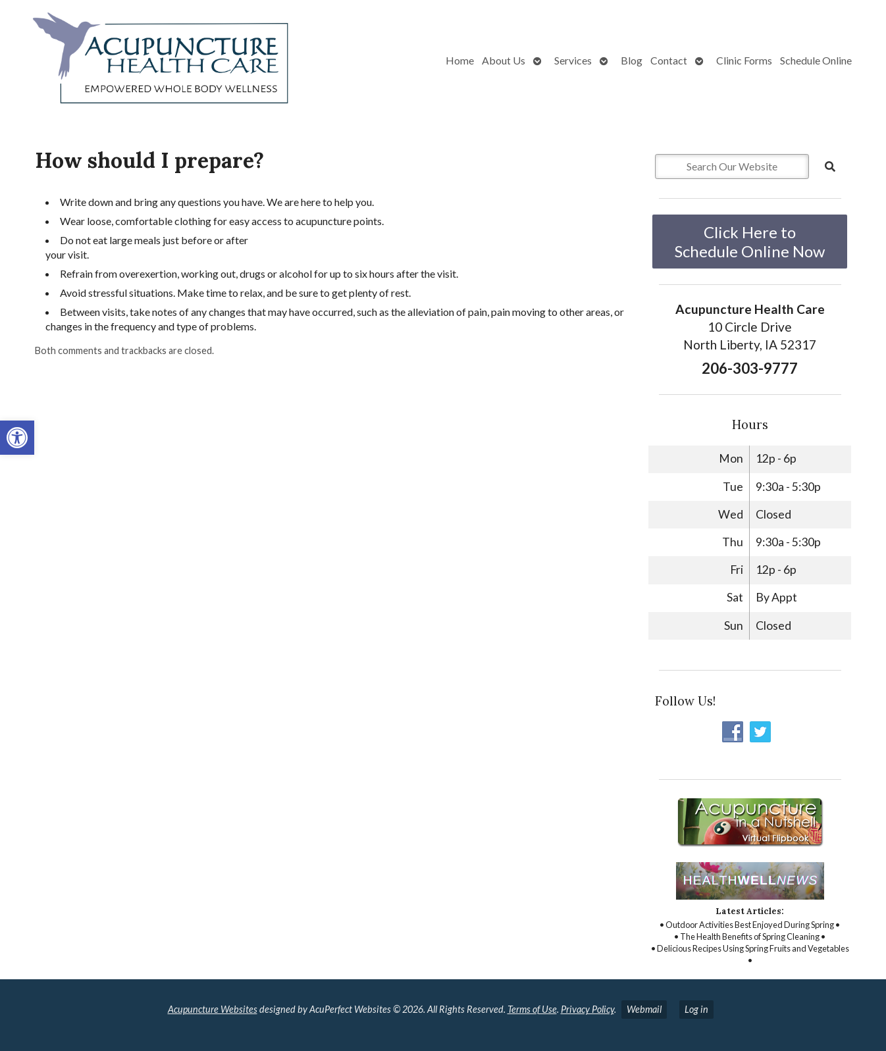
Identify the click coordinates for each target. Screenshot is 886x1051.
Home (460, 60)
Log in (696, 1009)
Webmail (644, 1009)
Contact (668, 60)
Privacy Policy (587, 1009)
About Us (503, 60)
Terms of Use (532, 1009)
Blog (631, 60)
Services (573, 60)
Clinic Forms (744, 60)
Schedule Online (816, 60)
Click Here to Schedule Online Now (750, 241)
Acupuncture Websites (212, 1009)
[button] (17, 438)
